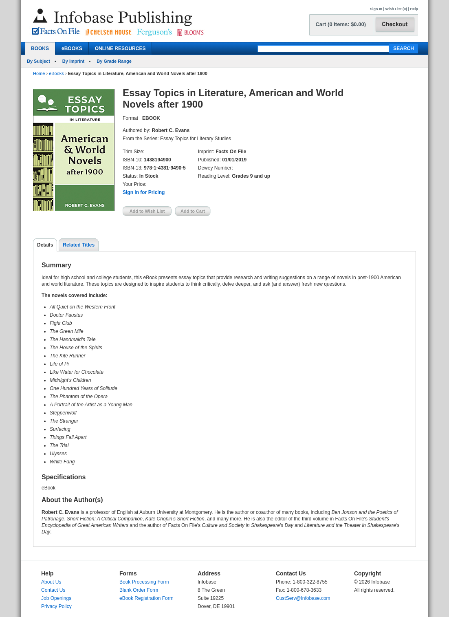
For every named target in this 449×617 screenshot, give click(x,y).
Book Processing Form (144, 582)
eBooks (56, 73)
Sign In (376, 9)
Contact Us (53, 590)
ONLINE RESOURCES (120, 48)
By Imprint (73, 61)
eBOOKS (72, 48)
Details (45, 245)
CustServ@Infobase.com (303, 598)
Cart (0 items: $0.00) (340, 24)
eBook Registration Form (146, 598)
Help (414, 9)
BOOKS (40, 48)
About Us (51, 582)
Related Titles (79, 245)
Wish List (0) (396, 9)
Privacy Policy (56, 606)
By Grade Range (114, 61)
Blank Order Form (138, 590)
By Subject (38, 61)
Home (39, 73)
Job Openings (56, 598)
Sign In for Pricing (144, 192)
